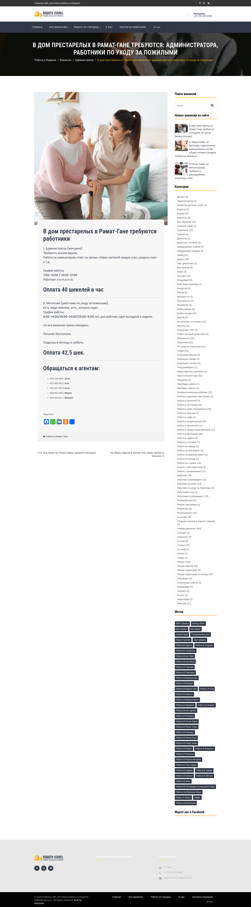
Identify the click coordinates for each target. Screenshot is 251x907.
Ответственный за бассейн (191, 334)
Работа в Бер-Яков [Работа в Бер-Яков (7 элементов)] (185, 661)
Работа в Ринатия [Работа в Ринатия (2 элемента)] (185, 754)
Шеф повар (183, 599)
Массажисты (183, 301)
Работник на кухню (187, 484)
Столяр (181, 541)
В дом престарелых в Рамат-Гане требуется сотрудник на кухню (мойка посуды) (194, 131)
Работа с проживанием (189, 471)
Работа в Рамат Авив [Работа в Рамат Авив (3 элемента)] (186, 743)
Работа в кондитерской (189, 421)
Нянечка (181, 326)
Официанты (183, 338)
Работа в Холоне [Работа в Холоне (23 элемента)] (184, 776)
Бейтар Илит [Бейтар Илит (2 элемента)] (198, 623)
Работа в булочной (187, 400)
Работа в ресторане (187, 434)
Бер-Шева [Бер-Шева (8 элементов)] (195, 629)
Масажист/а (183, 296)
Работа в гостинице (187, 405)
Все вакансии (58, 27)
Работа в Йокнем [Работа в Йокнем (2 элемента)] (184, 683)
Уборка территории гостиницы (193, 574)
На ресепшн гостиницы (189, 321)
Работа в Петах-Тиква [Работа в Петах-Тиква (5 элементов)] (186, 721)
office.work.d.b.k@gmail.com (178, 877)
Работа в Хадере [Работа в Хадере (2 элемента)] (184, 770)
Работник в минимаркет (189, 479)
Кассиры (181, 276)
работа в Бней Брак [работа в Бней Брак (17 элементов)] (185, 803)
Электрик (182, 603)
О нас (109, 27)
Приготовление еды (187, 375)
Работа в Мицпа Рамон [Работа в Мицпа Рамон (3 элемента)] (187, 699)
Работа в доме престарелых (191, 409)
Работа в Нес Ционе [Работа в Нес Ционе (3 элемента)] (186, 710)
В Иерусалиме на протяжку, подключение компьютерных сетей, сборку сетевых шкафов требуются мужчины (195, 149)
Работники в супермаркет (190, 496)
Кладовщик (183, 280)
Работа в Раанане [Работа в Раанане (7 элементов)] (185, 732)
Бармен (181, 213)
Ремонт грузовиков (187, 504)
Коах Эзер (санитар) (187, 284)
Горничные (183, 230)
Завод (180, 255)
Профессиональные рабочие (192, 392)
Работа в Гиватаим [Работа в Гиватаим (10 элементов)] (185, 672)
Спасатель (182, 537)
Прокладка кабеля (186, 384)
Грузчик (181, 234)
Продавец (182, 380)
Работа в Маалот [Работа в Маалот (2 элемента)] (184, 694)
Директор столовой (187, 242)
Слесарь (181, 532)
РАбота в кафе (185, 417)
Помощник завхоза (187, 355)
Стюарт (181, 545)
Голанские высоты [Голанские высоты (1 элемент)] (200, 634)
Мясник (181, 317)
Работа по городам (86, 27)
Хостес (180, 595)
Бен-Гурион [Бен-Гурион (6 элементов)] (181, 629)
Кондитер (182, 288)
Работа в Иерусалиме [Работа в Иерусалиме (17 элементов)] (187, 678)
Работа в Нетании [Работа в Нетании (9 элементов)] (185, 716)
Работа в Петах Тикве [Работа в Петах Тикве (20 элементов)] (186, 727)
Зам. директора (185, 263)
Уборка (181, 562)
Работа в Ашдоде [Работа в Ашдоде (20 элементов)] (204, 645)
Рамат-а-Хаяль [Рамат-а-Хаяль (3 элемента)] (183, 797)
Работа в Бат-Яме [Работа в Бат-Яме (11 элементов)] (185, 656)
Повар (180, 350)
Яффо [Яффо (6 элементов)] (197, 797)
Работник (182, 475)
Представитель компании (190, 371)
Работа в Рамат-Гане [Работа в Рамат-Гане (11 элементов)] (186, 738)
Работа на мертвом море (190, 454)
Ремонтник (182, 508)
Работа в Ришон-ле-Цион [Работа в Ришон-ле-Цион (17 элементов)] (188, 759)
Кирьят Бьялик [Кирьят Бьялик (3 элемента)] (183, 640)
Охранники (183, 342)
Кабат (180, 271)
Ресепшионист (184, 513)
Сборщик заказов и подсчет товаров (196, 521)
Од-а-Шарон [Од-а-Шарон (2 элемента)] (200, 640)
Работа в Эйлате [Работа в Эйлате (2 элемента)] (204, 776)
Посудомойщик (185, 367)
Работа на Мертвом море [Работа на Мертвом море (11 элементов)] (188, 792)
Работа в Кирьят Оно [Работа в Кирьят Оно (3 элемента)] (186, 689)
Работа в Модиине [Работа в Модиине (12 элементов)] (185, 705)
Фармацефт (183, 587)
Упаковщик (183, 578)
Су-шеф (181, 549)
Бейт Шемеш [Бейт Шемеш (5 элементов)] (182, 623)
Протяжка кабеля (186, 388)
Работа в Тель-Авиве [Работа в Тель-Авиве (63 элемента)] (186, 765)
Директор (182, 238)
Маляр (180, 292)
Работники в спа (185, 492)
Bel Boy (181, 197)
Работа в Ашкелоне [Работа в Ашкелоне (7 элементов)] (185, 651)
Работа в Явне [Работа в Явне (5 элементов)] (183, 781)
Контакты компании (133, 27)
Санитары (182, 517)
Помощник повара (186, 359)
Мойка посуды (184, 313)
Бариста (181, 209)
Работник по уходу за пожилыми (194, 488)
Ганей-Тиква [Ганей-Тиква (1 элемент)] (182, 634)
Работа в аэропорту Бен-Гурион (193, 396)
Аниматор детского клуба (190, 205)
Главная (37, 27)
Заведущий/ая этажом (188, 247)
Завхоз (180, 259)
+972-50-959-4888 (202, 16)
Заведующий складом (188, 251)
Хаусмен (181, 591)
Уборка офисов (185, 566)
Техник (180, 553)
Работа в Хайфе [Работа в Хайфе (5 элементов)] (204, 770)
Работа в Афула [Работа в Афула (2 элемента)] (184, 645)
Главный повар (185, 226)
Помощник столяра (187, 363)
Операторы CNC (185, 330)
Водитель (182, 217)
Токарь (180, 557)
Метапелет (182, 305)
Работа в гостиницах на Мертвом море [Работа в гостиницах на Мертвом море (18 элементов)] (195, 786)
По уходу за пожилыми (189, 346)
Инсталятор (183, 267)
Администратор (185, 201)
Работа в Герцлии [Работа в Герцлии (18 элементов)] (185, 667)
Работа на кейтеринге (188, 450)
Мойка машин (184, 309)
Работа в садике (185, 438)
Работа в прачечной (187, 425)
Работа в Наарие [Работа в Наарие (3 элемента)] (206, 705)
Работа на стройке (186, 463)
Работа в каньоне (186, 413)
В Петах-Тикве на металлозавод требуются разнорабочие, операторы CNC (192, 171)
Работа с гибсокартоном (189, 467)
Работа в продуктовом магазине (194, 429)
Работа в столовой (187, 442)
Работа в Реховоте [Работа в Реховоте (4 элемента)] (204, 748)
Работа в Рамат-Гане (57, 436)
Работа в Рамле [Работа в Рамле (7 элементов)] (184, 748)
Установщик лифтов (187, 582)
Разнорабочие (184, 500)
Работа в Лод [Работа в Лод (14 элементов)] (206, 689)
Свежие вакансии (186, 528)
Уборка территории (187, 570)
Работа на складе (186, 459)
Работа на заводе (186, 446)
